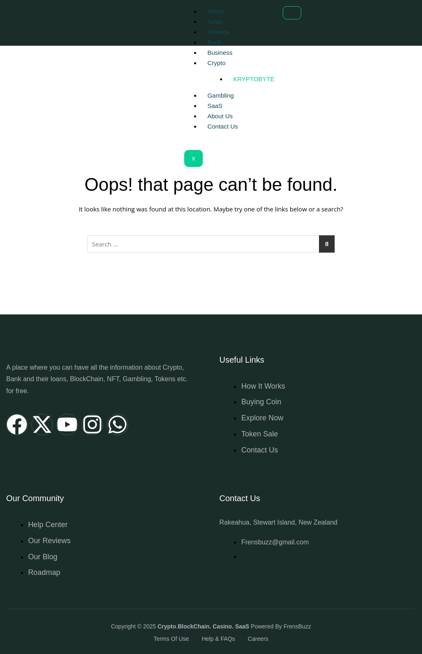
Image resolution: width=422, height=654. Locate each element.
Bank (214, 42)
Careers (258, 638)
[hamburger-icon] (292, 12)
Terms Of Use (171, 638)
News (215, 21)
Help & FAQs (218, 638)
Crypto (216, 62)
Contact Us (222, 126)
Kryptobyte (253, 78)
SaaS (215, 105)
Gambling (220, 95)
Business (219, 52)
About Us (220, 116)
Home (215, 11)
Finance (218, 31)
